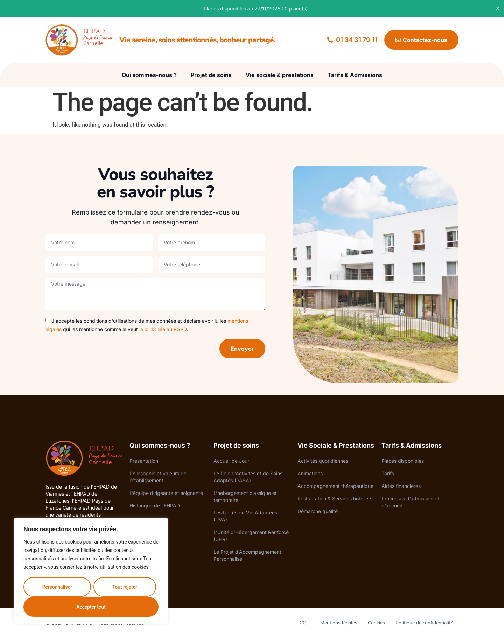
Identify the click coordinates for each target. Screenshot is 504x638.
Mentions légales (338, 622)
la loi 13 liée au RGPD (163, 329)
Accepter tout (91, 607)
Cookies (376, 622)
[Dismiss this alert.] (494, 8)
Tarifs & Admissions (355, 74)
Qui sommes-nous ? (149, 74)
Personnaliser (57, 587)
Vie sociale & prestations (280, 74)
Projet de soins (211, 74)
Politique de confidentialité (424, 622)
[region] (91, 571)
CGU (305, 622)
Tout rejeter (124, 587)
